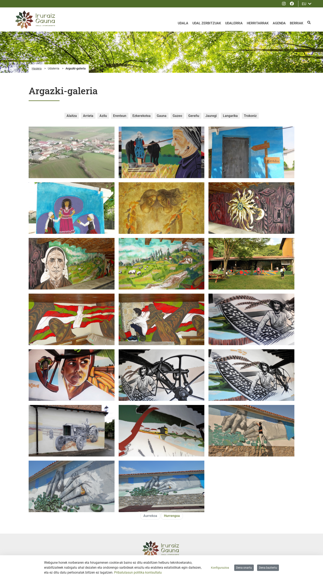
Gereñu (193, 116)
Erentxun (119, 116)
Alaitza (72, 116)
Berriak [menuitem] (296, 23)
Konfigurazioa (220, 567)
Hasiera (37, 68)
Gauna (161, 116)
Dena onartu (244, 567)
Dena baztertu (268, 567)
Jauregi (211, 116)
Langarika (230, 116)
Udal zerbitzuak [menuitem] (206, 23)
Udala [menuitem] (183, 23)
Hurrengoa (172, 516)
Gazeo (177, 116)
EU (306, 4)
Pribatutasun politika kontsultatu (138, 572)
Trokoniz (250, 116)
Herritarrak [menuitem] (258, 23)
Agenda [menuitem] (279, 23)
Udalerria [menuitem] (234, 23)
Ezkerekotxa (141, 116)
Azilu (103, 116)
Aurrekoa (150, 516)
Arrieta (88, 116)
